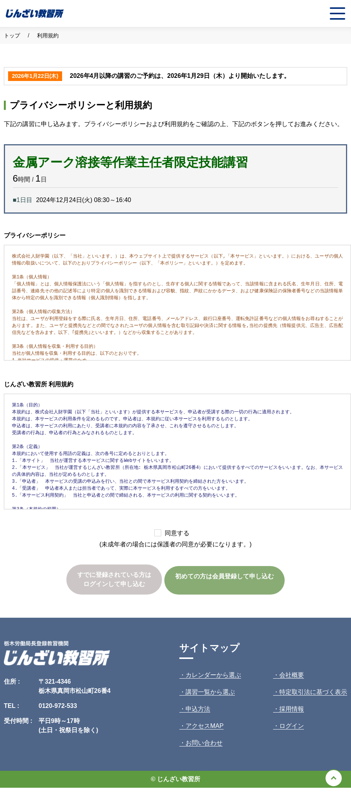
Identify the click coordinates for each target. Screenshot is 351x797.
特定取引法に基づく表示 (313, 692)
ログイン (291, 726)
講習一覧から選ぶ (210, 692)
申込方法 (198, 709)
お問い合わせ (204, 743)
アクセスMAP (205, 726)
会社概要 (291, 675)
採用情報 (291, 709)
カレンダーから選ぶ (213, 675)
